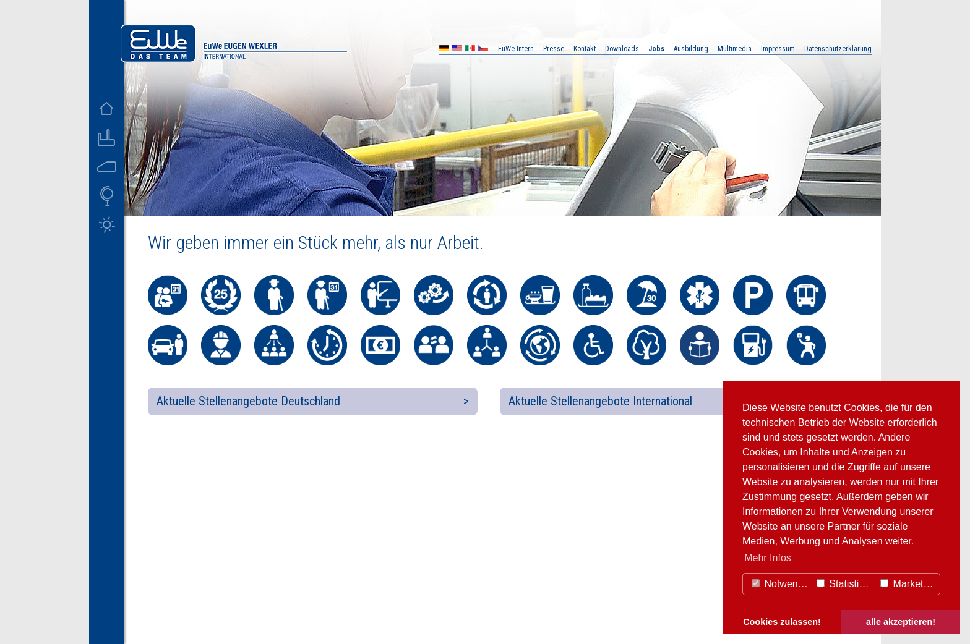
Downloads (622, 48)
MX (470, 49)
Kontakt (584, 48)
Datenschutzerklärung (838, 48)
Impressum (778, 48)
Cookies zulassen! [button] (782, 622)
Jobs (656, 48)
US (457, 49)
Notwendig (781, 583)
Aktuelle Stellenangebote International (600, 401)
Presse (553, 48)
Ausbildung (691, 48)
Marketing (908, 583)
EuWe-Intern (516, 48)
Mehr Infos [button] (767, 558)
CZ (483, 49)
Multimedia (735, 48)
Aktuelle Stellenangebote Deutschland (248, 401)
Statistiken (846, 583)
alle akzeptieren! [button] (900, 622)
